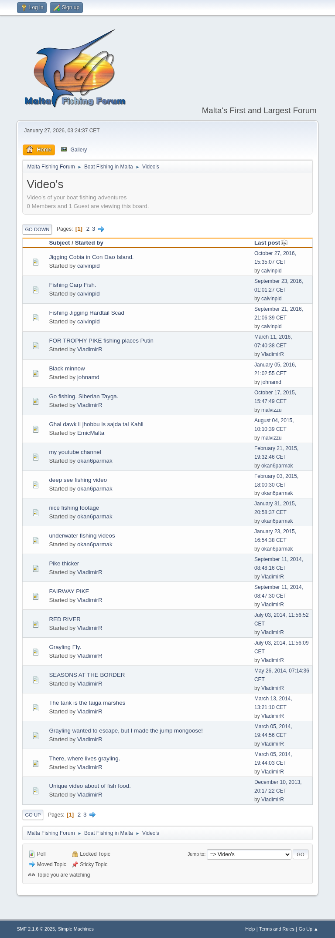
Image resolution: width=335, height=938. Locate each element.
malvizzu (271, 410)
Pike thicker (64, 563)
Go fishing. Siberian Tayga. (83, 396)
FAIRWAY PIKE (69, 591)
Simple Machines (76, 928)
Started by (89, 242)
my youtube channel (75, 452)
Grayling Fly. (65, 647)
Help (250, 928)
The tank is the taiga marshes (87, 702)
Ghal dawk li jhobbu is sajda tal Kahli (96, 424)
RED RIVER (65, 619)
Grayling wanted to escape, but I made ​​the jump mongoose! (126, 730)
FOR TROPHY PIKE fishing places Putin (101, 340)
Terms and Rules (276, 928)
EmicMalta (90, 433)
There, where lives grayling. (84, 758)
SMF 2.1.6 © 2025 (36, 928)
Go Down (37, 229)
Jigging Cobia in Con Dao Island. (91, 257)
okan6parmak (95, 460)
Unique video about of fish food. (89, 786)
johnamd (88, 377)
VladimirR (90, 349)
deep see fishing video (78, 480)
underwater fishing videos (82, 535)
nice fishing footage (74, 507)
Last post (271, 242)
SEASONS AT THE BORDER (87, 675)
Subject (59, 242)
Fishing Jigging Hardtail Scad (86, 312)
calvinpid (88, 265)
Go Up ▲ (308, 928)
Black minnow (67, 368)
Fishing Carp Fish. (72, 285)
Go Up (33, 814)
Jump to (196, 854)
